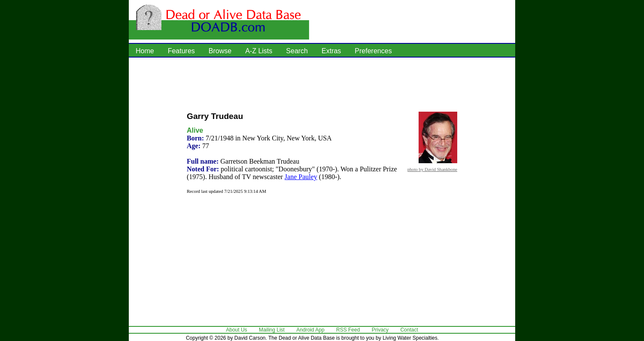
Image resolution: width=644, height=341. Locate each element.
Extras (331, 51)
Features (181, 51)
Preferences (373, 51)
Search (297, 51)
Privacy (380, 330)
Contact (409, 330)
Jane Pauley (301, 176)
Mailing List (272, 330)
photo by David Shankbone (432, 169)
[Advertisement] (322, 83)
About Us (236, 330)
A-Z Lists (258, 51)
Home (145, 51)
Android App (310, 330)
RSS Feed (348, 330)
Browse (220, 51)
